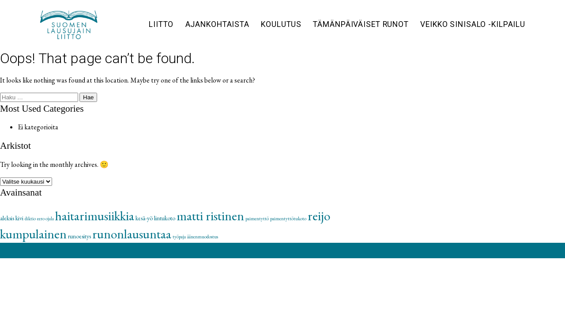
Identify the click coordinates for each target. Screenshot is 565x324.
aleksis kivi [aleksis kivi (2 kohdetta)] (11, 218)
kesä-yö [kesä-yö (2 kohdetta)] (144, 218)
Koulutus (281, 24)
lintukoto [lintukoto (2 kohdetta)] (164, 218)
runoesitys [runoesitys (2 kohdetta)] (79, 236)
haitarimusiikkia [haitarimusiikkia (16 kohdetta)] (94, 215)
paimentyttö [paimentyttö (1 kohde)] (257, 218)
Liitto (161, 24)
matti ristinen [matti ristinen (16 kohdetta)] (210, 215)
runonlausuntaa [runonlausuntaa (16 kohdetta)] (131, 233)
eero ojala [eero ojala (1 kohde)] (45, 218)
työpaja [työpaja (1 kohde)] (179, 237)
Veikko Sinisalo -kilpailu (472, 24)
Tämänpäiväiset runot (361, 24)
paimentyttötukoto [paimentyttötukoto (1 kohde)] (288, 218)
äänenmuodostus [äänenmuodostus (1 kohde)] (202, 237)
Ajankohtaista (217, 24)
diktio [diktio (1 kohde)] (30, 218)
